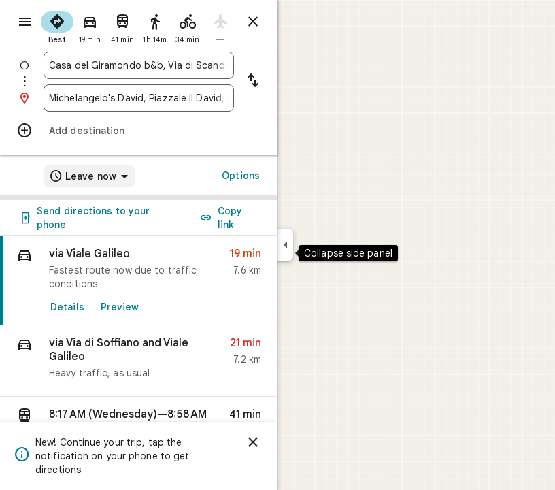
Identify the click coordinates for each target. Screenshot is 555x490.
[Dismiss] (253, 442)
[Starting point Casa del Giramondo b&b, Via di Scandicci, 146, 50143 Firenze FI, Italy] (139, 65)
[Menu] (25, 21)
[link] (139, 280)
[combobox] (139, 65)
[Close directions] (253, 21)
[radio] (57, 26)
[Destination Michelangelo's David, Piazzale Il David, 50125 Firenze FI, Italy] (139, 98)
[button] (139, 361)
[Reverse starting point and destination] (253, 81)
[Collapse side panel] (285, 245)
